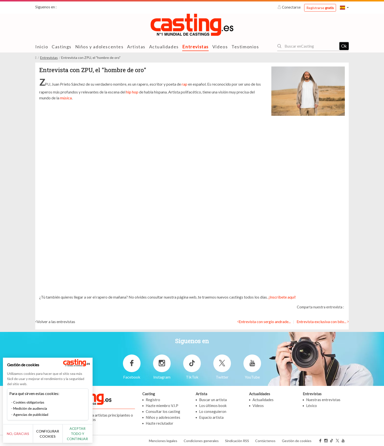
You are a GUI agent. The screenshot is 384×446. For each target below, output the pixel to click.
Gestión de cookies (297, 441)
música (66, 97)
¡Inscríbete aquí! (282, 297)
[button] (344, 7)
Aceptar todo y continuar (88, 436)
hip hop (132, 92)
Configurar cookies (54, 436)
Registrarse (320, 8)
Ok (344, 46)
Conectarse (289, 7)
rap (184, 84)
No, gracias (20, 436)
